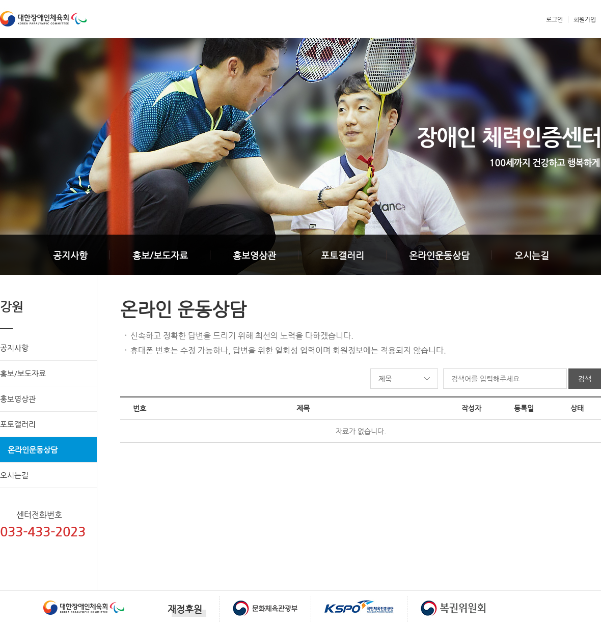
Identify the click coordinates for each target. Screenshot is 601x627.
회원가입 (584, 19)
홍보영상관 (254, 255)
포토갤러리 (342, 255)
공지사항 (70, 255)
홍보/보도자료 (160, 255)
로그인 (554, 19)
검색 (584, 379)
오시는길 (531, 255)
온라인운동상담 (439, 255)
